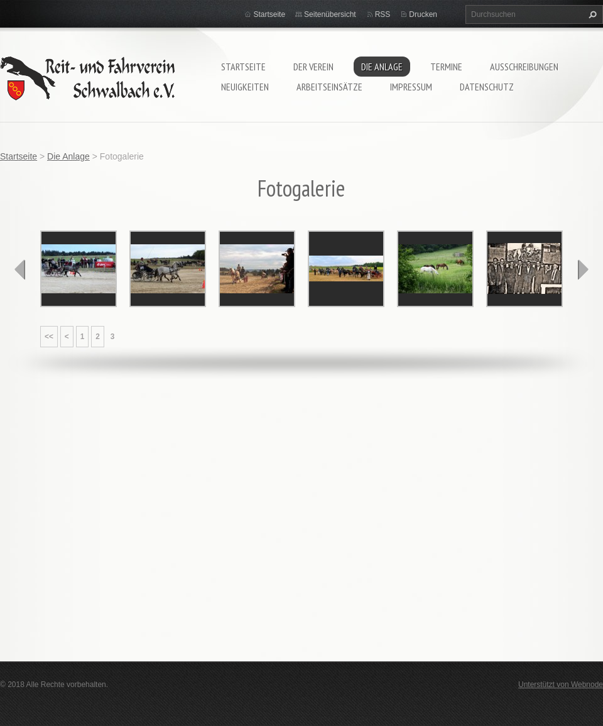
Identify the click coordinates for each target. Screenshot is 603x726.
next (583, 269)
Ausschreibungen (524, 66)
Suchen (591, 14)
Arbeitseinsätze (329, 86)
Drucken (423, 14)
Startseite (243, 66)
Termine (446, 66)
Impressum (411, 86)
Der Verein (313, 66)
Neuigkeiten (245, 86)
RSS (383, 14)
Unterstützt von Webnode (560, 684)
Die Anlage (382, 66)
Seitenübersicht (330, 14)
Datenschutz (487, 86)
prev (20, 269)
